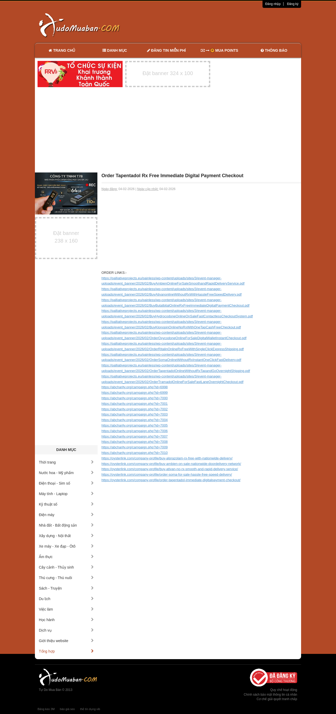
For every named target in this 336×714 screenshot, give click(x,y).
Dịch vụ (66, 630)
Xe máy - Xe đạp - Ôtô (66, 546)
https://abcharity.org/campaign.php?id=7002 (135, 409)
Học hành (66, 620)
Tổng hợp (66, 651)
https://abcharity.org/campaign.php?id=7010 (135, 453)
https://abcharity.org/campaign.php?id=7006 (135, 431)
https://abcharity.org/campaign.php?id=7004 (135, 420)
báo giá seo (67, 709)
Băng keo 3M (46, 709)
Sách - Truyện (66, 588)
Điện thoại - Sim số (66, 483)
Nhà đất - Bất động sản (66, 525)
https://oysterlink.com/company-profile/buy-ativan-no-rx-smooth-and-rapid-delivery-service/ (170, 469)
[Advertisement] (223, 24)
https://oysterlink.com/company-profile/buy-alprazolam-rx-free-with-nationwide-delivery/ (167, 458)
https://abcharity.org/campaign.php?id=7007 (135, 436)
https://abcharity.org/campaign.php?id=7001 (135, 404)
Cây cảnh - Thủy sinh (66, 567)
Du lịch (66, 599)
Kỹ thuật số (66, 504)
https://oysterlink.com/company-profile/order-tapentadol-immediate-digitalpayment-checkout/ (171, 480)
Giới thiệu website (66, 641)
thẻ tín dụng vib (90, 709)
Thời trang (66, 462)
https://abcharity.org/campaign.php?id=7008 (135, 442)
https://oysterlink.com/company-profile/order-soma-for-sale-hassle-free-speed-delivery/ (167, 474)
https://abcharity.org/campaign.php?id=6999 (135, 393)
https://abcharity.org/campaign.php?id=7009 (135, 447)
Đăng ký (292, 4)
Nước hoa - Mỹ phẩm (66, 473)
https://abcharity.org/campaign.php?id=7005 (135, 425)
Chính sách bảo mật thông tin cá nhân (270, 694)
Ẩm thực (66, 557)
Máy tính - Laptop (66, 494)
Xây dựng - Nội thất (66, 536)
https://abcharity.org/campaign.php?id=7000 (135, 398)
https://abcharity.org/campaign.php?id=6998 (135, 387)
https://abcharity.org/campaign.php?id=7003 (135, 414)
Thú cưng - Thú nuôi (66, 578)
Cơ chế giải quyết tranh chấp (277, 699)
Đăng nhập (273, 4)
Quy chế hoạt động (283, 690)
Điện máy (66, 515)
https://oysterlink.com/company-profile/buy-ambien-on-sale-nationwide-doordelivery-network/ (171, 464)
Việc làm (66, 609)
